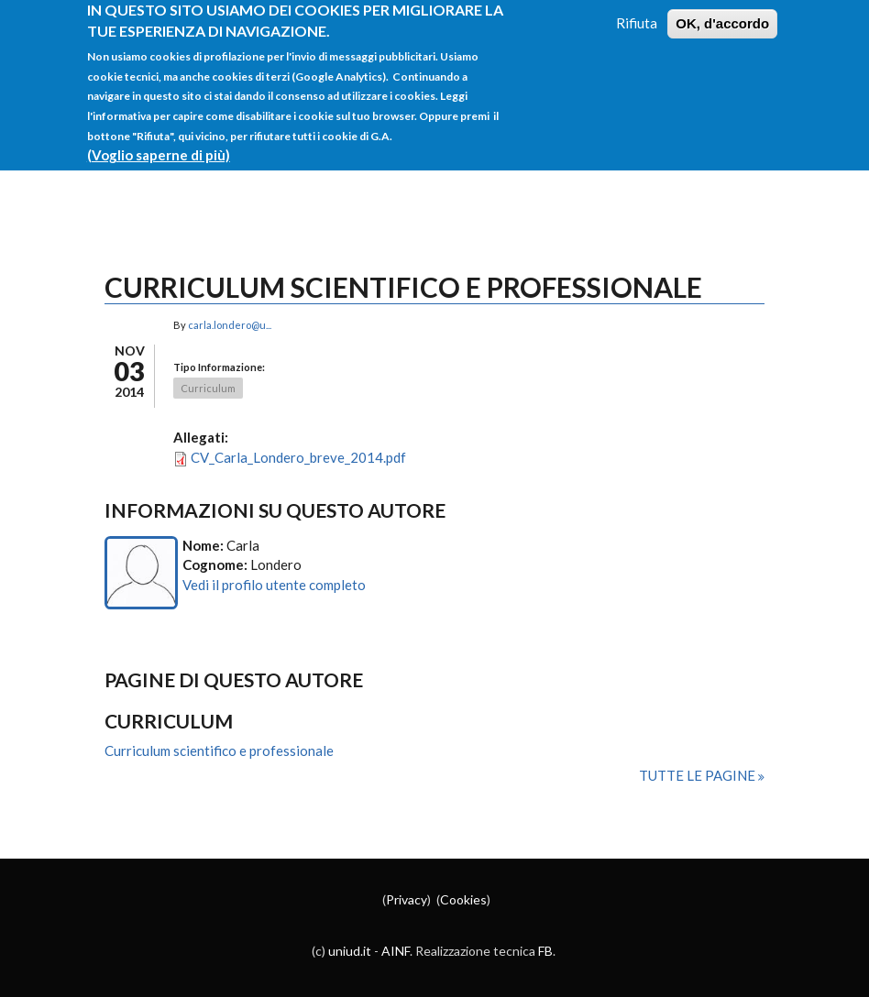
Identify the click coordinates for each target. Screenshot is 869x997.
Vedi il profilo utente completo (274, 584)
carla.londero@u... (229, 325)
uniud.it (349, 951)
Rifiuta (636, 12)
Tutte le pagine (698, 775)
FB (545, 951)
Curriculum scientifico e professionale (219, 750)
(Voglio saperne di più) (158, 144)
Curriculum (208, 388)
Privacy (406, 899)
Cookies (463, 899)
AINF (395, 951)
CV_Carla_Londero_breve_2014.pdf (298, 457)
